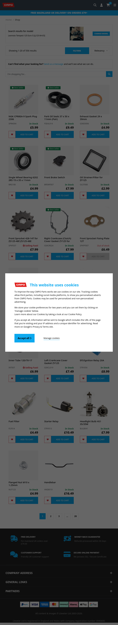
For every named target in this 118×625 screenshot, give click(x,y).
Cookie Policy (75, 314)
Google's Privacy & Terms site (38, 326)
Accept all (24, 338)
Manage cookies (51, 338)
